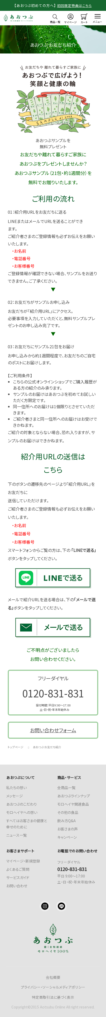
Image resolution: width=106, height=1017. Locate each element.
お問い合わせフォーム (53, 730)
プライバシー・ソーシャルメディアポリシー (53, 987)
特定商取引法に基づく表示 (53, 997)
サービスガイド (17, 877)
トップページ (15, 747)
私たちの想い (16, 787)
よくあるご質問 (17, 869)
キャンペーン (67, 837)
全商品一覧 (66, 787)
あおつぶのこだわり (21, 804)
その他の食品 (67, 812)
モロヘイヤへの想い (21, 812)
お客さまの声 (67, 828)
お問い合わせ (16, 885)
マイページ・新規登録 (23, 861)
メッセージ (14, 795)
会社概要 (53, 977)
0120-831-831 (53, 693)
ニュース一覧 (16, 835)
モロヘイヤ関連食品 (73, 804)
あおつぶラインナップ (73, 795)
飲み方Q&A (66, 820)
